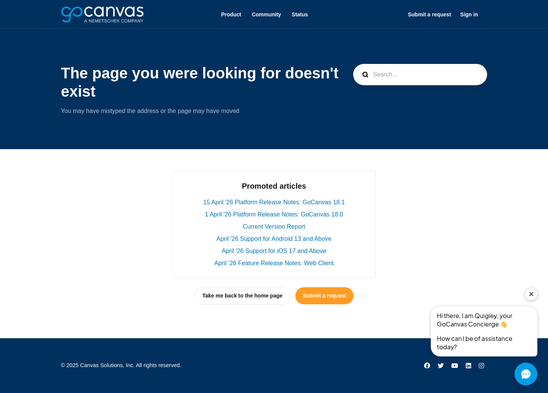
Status (300, 14)
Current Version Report (274, 226)
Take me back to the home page (242, 296)
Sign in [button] (469, 14)
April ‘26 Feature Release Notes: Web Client (274, 263)
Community (266, 14)
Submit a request (429, 14)
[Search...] (420, 74)
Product (231, 14)
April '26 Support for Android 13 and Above (274, 238)
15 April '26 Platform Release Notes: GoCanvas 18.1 (274, 202)
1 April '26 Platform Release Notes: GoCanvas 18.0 (274, 214)
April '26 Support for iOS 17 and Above (274, 251)
